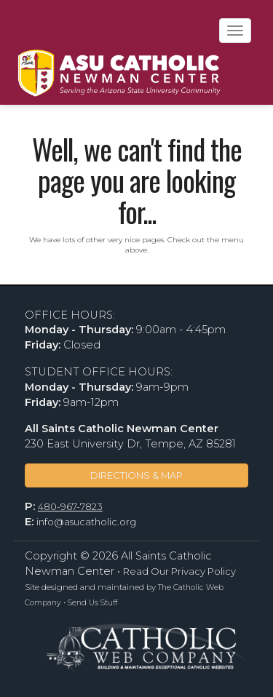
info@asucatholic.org (86, 521)
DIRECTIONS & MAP (136, 475)
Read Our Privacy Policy (179, 571)
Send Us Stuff (92, 603)
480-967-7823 (70, 506)
